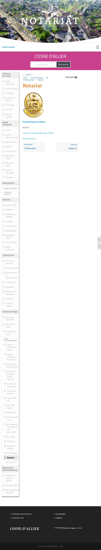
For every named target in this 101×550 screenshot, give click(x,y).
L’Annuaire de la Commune (21, 514)
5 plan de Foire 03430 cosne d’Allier (38, 133)
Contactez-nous (18, 517)
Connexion (59, 527)
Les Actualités (60, 514)
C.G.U (80, 528)
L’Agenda (58, 517)
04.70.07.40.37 (29, 138)
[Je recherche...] (43, 64)
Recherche (63, 64)
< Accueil (28, 74)
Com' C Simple (52, 546)
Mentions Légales (69, 528)
